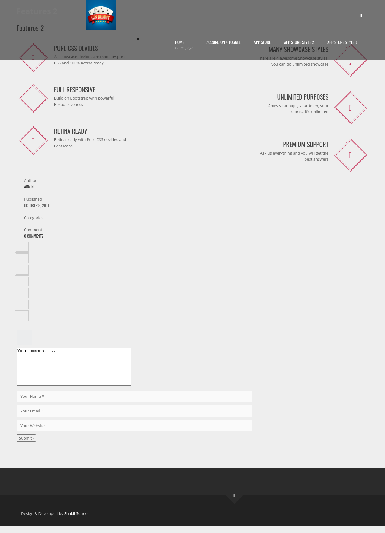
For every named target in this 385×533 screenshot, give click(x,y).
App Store (262, 42)
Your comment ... (81, 370)
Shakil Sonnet (76, 520)
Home (184, 45)
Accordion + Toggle (223, 42)
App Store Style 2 (299, 42)
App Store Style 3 (342, 42)
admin (29, 187)
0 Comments (33, 236)
